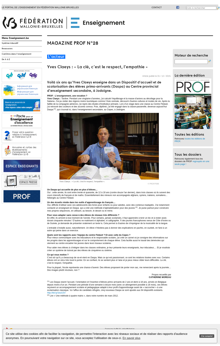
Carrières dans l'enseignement (16, 54)
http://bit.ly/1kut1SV (56, 293)
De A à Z (6, 59)
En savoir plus (131, 338)
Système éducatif (10, 43)
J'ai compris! (207, 336)
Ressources (7, 49)
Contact (157, 7)
